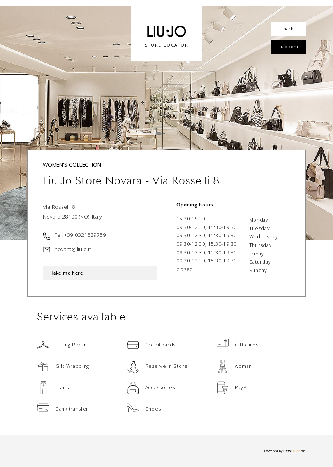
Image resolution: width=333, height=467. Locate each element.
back (288, 28)
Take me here (67, 273)
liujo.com (288, 46)
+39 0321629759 (85, 234)
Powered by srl (285, 451)
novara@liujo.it (73, 249)
